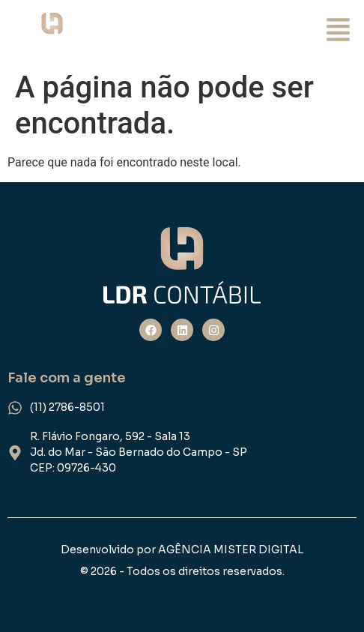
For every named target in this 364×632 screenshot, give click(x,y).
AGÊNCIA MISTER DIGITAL (230, 549)
